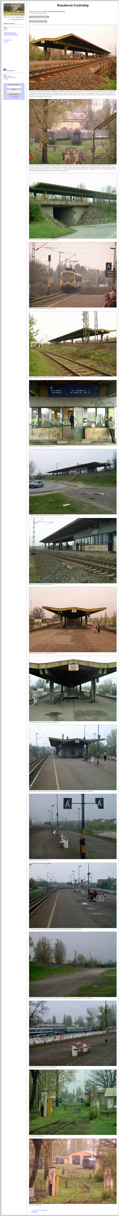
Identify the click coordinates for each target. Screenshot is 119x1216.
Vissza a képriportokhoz (39, 17)
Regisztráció (14, 96)
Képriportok (7, 40)
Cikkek (5, 41)
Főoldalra (34, 1212)
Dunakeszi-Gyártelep (38, 21)
